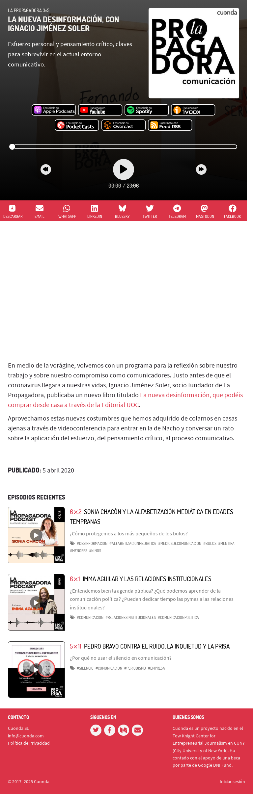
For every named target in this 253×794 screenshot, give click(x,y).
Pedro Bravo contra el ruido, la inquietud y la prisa (157, 646)
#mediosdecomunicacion (179, 543)
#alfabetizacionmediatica (132, 543)
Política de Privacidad (29, 743)
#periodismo (135, 668)
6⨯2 (75, 511)
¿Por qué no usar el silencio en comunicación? (121, 657)
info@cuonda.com (26, 736)
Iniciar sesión (232, 781)
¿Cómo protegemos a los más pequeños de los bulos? (129, 533)
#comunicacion (90, 617)
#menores (78, 550)
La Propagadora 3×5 (28, 10)
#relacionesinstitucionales (130, 617)
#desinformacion (92, 543)
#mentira (226, 543)
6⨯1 (75, 579)
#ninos (95, 550)
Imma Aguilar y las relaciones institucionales (147, 579)
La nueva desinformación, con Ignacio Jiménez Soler (63, 23)
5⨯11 (75, 646)
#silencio (85, 668)
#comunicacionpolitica (178, 617)
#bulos (209, 543)
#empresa (156, 668)
